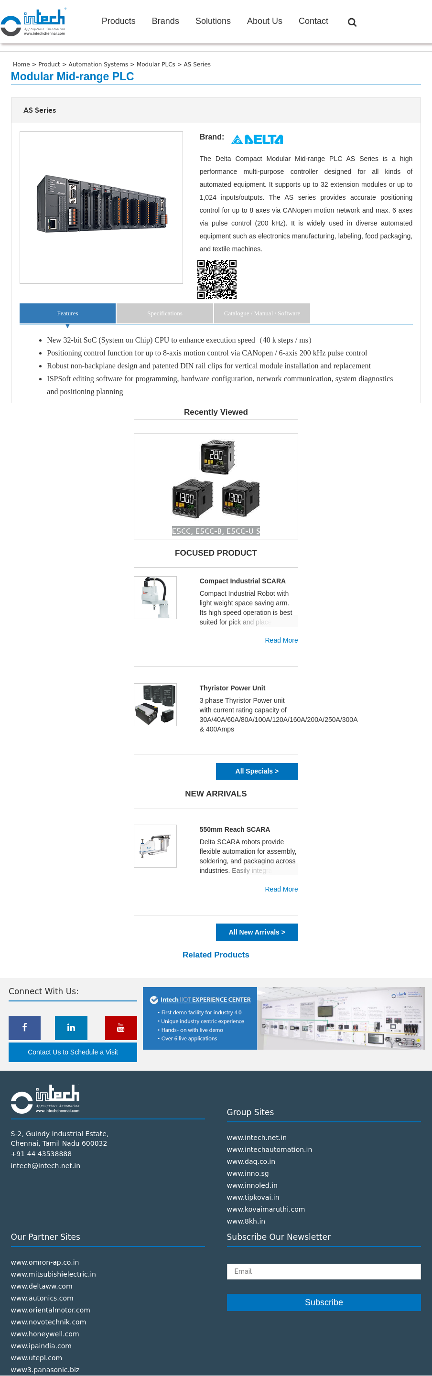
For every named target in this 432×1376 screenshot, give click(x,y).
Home (22, 64)
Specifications (165, 313)
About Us (264, 21)
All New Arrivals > (257, 932)
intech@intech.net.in (46, 1166)
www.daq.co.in (251, 1161)
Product (50, 64)
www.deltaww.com (42, 1286)
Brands (165, 21)
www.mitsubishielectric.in (53, 1274)
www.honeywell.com (45, 1334)
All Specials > (257, 771)
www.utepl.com (37, 1358)
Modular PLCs (157, 64)
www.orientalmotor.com (50, 1310)
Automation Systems (99, 64)
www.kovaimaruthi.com (266, 1209)
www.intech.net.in (257, 1137)
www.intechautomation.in (270, 1149)
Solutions (213, 21)
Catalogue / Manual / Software (262, 313)
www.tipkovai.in (253, 1197)
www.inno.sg (248, 1173)
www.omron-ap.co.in (45, 1262)
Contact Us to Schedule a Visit (73, 1052)
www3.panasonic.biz (45, 1370)
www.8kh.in (246, 1221)
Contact (313, 21)
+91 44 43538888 (41, 1154)
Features (67, 313)
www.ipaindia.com (41, 1346)
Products (119, 21)
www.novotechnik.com (48, 1322)
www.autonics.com (42, 1298)
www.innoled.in (252, 1185)
